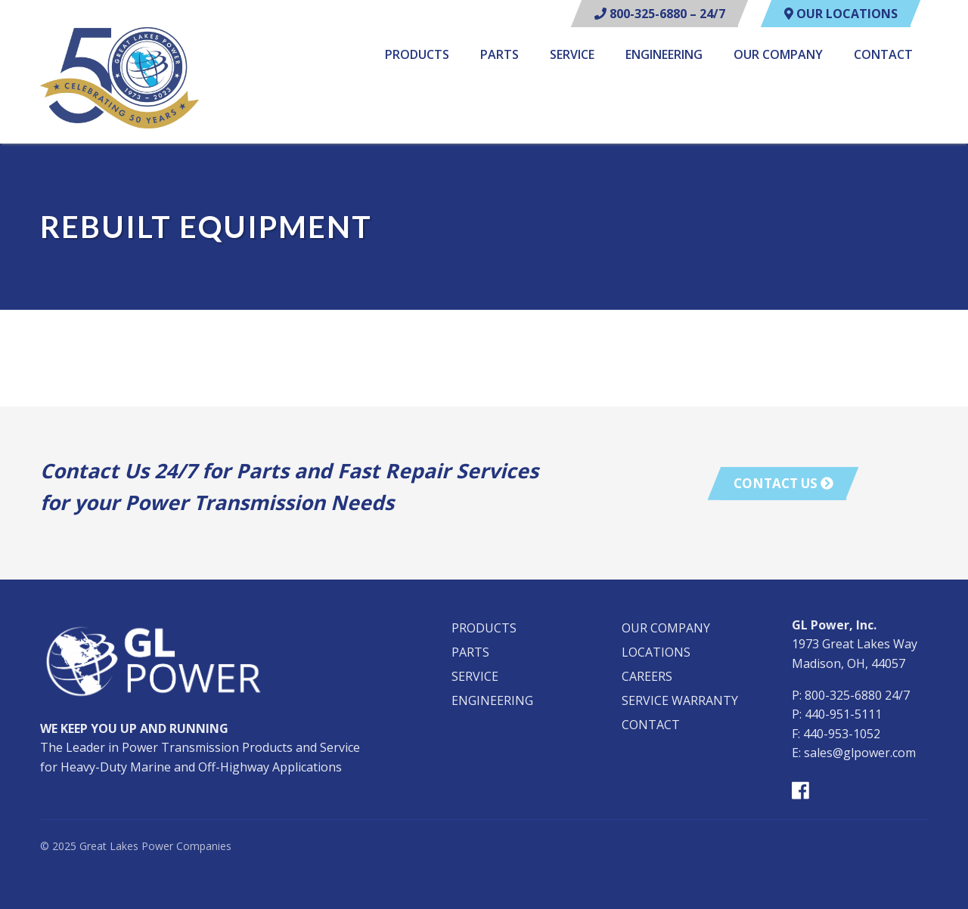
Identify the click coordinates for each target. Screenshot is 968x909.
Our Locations (841, 13)
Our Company (778, 55)
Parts (499, 55)
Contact (883, 55)
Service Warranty (680, 700)
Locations (656, 652)
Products (417, 55)
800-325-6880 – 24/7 (659, 13)
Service (572, 55)
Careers (647, 676)
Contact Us (783, 483)
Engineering (664, 55)
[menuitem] (417, 57)
